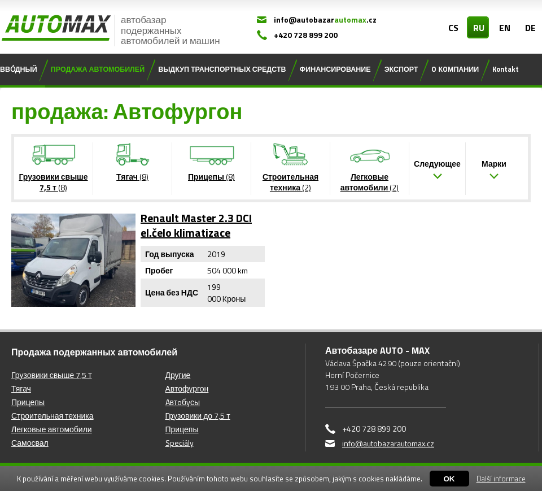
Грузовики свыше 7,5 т (51, 375)
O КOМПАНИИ (455, 69)
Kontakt (505, 69)
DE (530, 27)
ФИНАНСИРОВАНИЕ (335, 69)
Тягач (21, 388)
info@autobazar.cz (325, 19)
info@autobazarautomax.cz (388, 443)
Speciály (179, 443)
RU (478, 27)
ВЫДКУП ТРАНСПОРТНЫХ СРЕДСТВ (222, 69)
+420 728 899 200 (306, 35)
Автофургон (187, 388)
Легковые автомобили (51, 429)
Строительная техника (52, 416)
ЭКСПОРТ (401, 69)
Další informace (501, 478)
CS (453, 27)
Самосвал (30, 443)
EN (504, 27)
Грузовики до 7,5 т (197, 416)
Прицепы (28, 402)
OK (449, 479)
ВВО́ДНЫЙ (18, 69)
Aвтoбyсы (182, 402)
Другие (178, 375)
